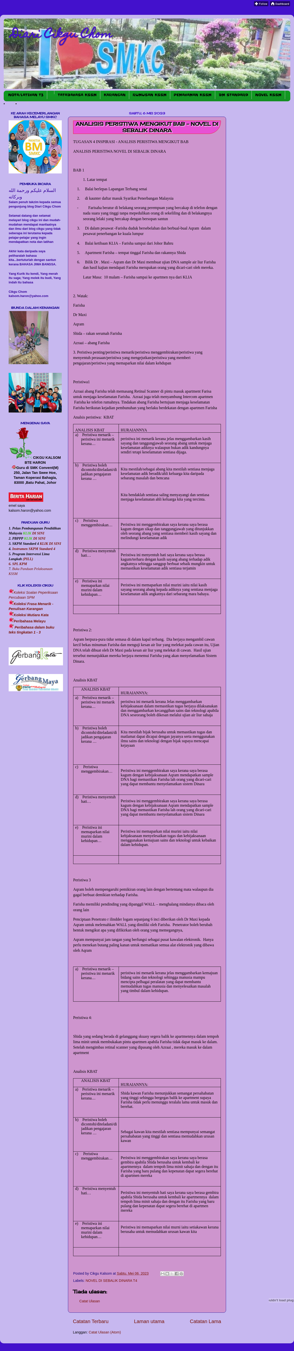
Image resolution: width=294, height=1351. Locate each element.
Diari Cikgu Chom (61, 35)
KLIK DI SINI (50, 544)
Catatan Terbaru (90, 1321)
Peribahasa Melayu (30, 621)
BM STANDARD (233, 94)
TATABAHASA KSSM (77, 94)
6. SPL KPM (18, 564)
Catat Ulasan (89, 1301)
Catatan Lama (205, 1321)
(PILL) (28, 559)
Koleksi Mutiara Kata (31, 615)
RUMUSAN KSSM (150, 94)
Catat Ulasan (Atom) (105, 1332)
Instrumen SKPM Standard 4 (33, 549)
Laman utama (149, 1321)
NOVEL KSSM (268, 94)
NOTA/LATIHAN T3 (25, 94)
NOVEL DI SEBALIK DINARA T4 (111, 1281)
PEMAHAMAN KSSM (192, 94)
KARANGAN (115, 94)
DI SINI (37, 533)
